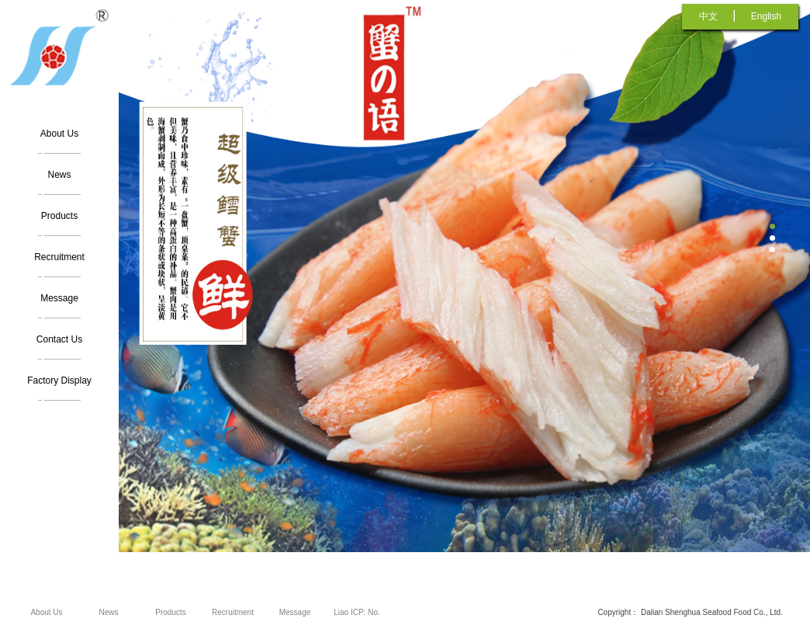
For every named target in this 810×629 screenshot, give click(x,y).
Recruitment (59, 257)
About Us (59, 133)
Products (59, 215)
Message (59, 298)
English (766, 16)
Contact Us (59, 339)
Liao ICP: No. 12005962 (356, 618)
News (59, 174)
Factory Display (59, 380)
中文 (708, 16)
